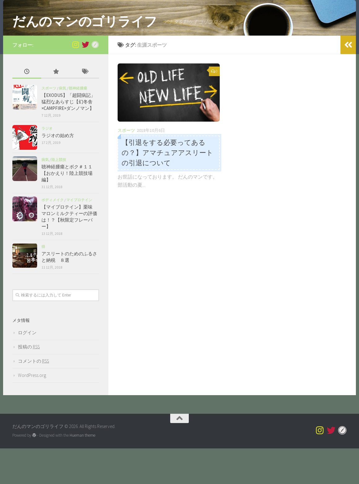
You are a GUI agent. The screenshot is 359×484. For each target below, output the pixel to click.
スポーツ (126, 166)
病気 (62, 123)
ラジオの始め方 (57, 171)
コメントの (33, 397)
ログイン (27, 368)
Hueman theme (82, 471)
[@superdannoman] (75, 80)
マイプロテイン (79, 235)
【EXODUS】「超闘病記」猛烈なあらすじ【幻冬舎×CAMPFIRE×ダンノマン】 (68, 137)
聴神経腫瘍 (78, 123)
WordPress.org (32, 411)
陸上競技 (58, 195)
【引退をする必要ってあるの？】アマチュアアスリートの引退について (167, 188)
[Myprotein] (95, 80)
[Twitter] (85, 80)
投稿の (29, 382)
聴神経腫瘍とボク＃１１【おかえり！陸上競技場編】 (67, 208)
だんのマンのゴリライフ (84, 21)
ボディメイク (52, 235)
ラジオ (47, 164)
